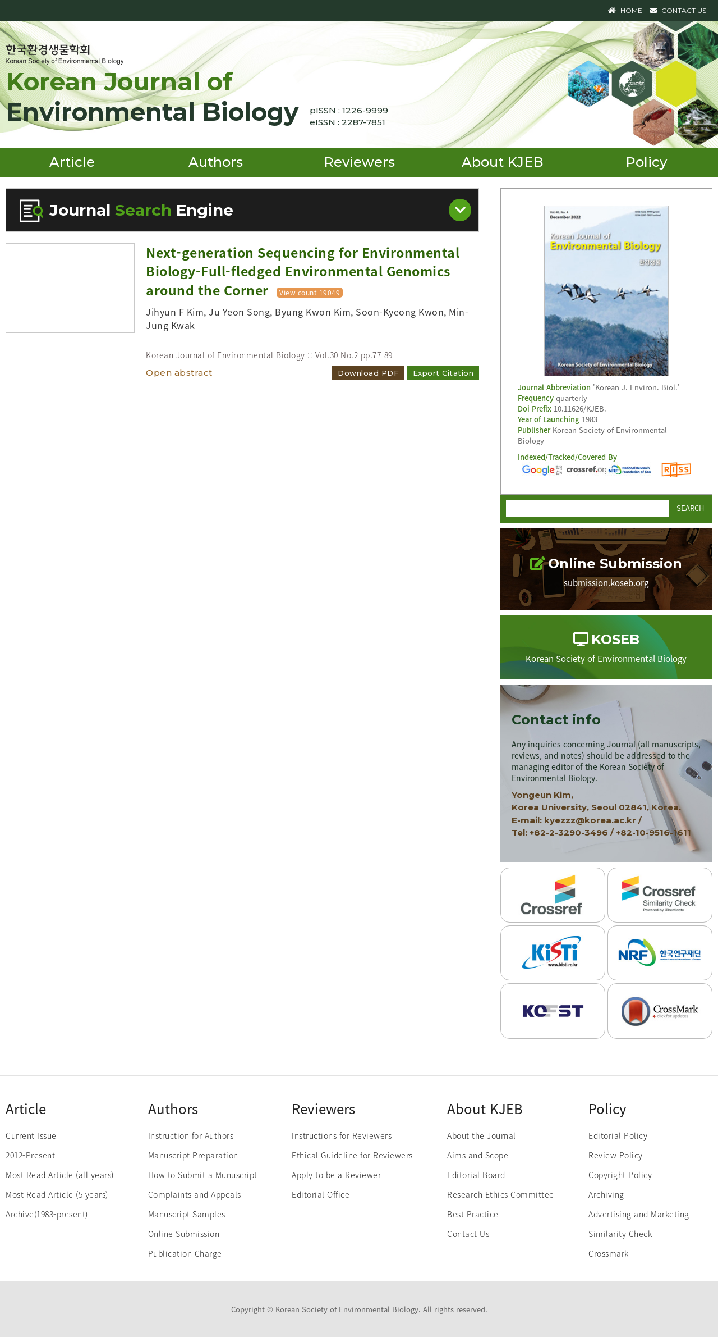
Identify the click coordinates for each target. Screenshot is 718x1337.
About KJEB (503, 162)
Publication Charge (185, 1253)
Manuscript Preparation (193, 1155)
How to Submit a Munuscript (202, 1174)
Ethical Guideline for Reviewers (352, 1155)
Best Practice (473, 1214)
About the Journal (481, 1135)
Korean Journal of (152, 96)
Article (72, 162)
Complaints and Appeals (194, 1194)
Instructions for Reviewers (342, 1135)
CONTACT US (678, 10)
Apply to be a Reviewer (336, 1174)
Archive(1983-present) (47, 1214)
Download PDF (368, 372)
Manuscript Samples (186, 1214)
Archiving (606, 1194)
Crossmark (608, 1253)
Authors (215, 162)
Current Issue (31, 1135)
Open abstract (179, 372)
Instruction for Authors (191, 1135)
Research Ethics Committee (500, 1194)
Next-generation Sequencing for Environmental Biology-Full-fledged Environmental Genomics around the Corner (302, 271)
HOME (625, 10)
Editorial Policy (617, 1135)
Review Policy (615, 1155)
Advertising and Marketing (638, 1214)
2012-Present (30, 1155)
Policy (646, 162)
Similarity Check (620, 1233)
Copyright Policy (620, 1174)
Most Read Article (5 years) (57, 1194)
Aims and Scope (477, 1155)
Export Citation (443, 372)
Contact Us (468, 1233)
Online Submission (184, 1233)
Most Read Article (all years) (60, 1174)
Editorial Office (320, 1194)
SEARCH (690, 507)
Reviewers (359, 162)
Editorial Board (476, 1174)
